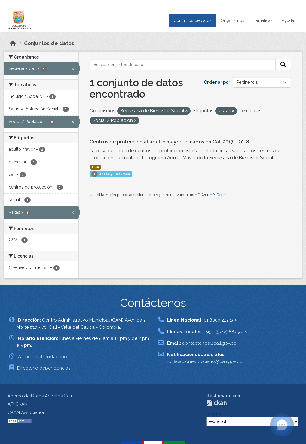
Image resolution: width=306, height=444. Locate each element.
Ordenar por (217, 82)
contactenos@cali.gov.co (209, 343)
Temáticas (263, 20)
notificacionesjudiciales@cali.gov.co (204, 361)
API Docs (217, 194)
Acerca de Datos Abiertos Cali (40, 396)
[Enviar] (283, 64)
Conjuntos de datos (192, 20)
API (198, 194)
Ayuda (288, 20)
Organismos (232, 20)
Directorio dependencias (43, 368)
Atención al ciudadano (42, 356)
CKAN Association (27, 412)
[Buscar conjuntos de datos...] (183, 64)
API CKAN (18, 404)
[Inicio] (13, 43)
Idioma (213, 413)
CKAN (216, 403)
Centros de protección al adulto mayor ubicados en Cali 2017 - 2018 (169, 142)
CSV (95, 167)
